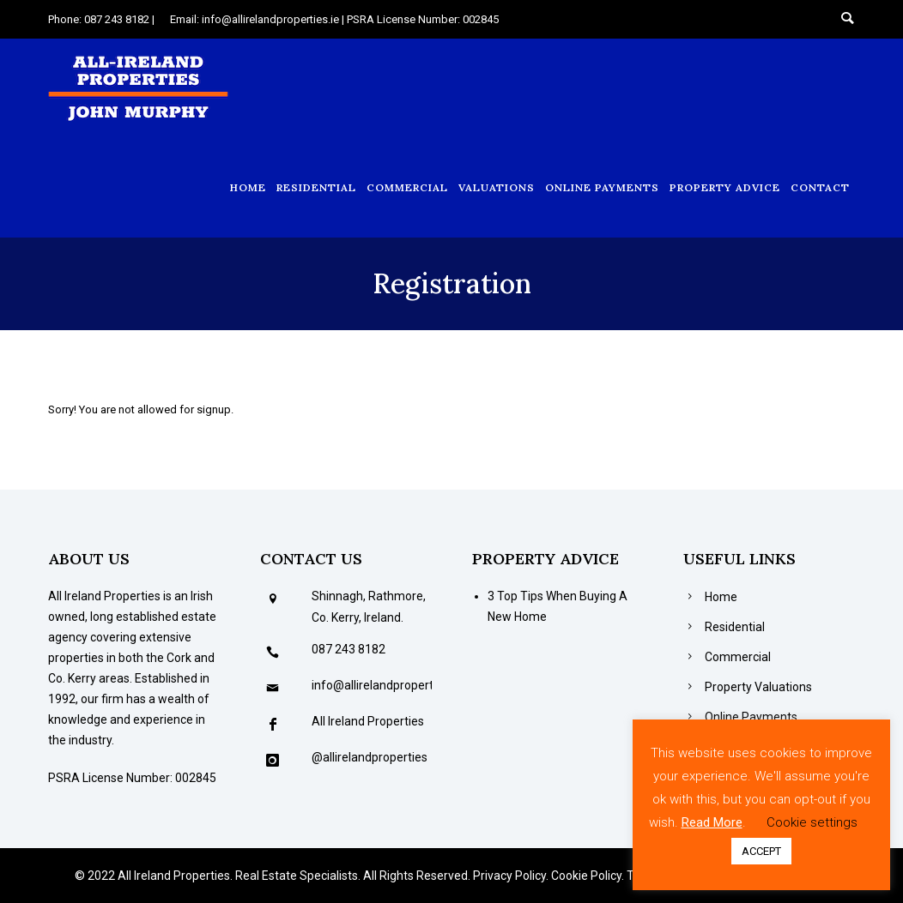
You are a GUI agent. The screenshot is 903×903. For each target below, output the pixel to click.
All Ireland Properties (368, 721)
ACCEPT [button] (761, 851)
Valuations (496, 187)
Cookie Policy (586, 875)
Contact (820, 187)
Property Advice (725, 187)
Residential (316, 187)
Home (248, 187)
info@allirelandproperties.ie (386, 685)
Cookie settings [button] (812, 822)
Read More (712, 822)
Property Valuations (758, 687)
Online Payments (602, 187)
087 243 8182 (348, 649)
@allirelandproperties (369, 757)
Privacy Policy (509, 875)
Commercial (407, 187)
